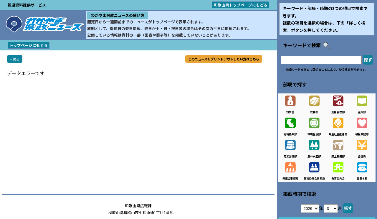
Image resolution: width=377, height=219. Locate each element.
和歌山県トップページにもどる (240, 5)
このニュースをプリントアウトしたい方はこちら (223, 59)
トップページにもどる (28, 45)
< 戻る (14, 59)
